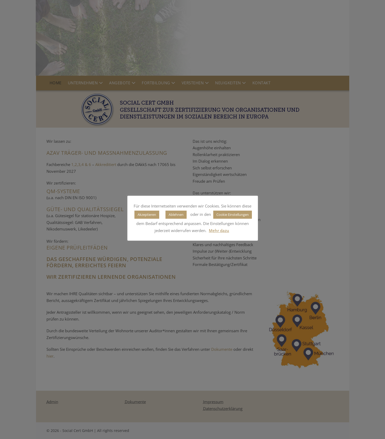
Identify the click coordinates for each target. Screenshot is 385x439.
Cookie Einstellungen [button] (232, 214)
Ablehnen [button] (176, 214)
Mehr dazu (219, 230)
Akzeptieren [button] (147, 214)
